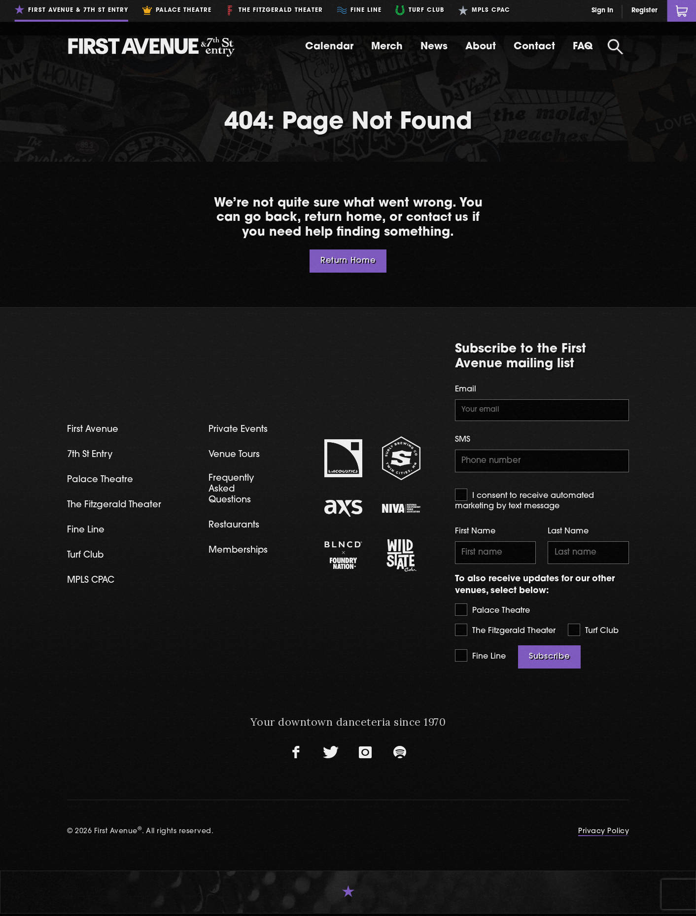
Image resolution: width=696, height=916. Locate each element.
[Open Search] (615, 47)
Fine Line (480, 658)
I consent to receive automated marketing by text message (524, 501)
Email (465, 389)
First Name (475, 533)
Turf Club (593, 632)
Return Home (348, 261)
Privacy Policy (603, 834)
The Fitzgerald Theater (505, 632)
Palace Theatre (492, 612)
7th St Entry (91, 455)
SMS (462, 440)
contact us (437, 217)
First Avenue (94, 429)
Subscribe (549, 659)
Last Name (568, 533)
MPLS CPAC (92, 583)
